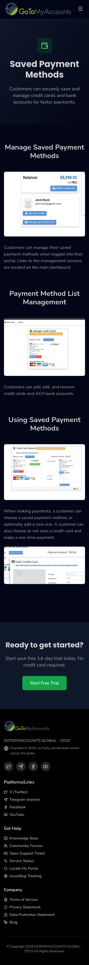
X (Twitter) (16, 792)
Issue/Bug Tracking (23, 876)
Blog (11, 922)
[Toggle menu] (80, 9)
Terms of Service (21, 899)
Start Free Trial (44, 683)
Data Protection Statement (29, 914)
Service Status (19, 861)
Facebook (15, 807)
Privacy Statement (22, 907)
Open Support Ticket (24, 853)
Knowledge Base (21, 838)
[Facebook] (33, 766)
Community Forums (23, 845)
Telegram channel (22, 799)
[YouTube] (45, 766)
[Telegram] (21, 766)
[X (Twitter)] (8, 766)
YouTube (14, 814)
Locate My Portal (21, 868)
